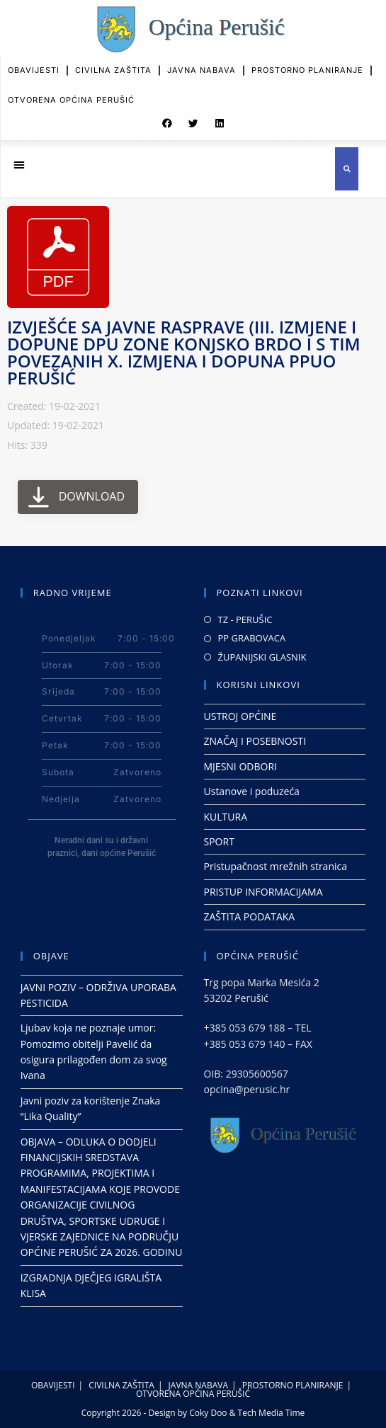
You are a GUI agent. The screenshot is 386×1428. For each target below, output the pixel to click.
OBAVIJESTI (33, 62)
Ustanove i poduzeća (252, 791)
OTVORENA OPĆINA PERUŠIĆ (71, 91)
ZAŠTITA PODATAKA (249, 916)
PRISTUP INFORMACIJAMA (263, 891)
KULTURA (226, 816)
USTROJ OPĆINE (240, 716)
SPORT (219, 841)
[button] (167, 117)
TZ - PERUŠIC (245, 619)
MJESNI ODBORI (240, 766)
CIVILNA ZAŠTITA (113, 62)
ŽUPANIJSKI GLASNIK (262, 657)
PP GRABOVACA (252, 638)
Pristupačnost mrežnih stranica (276, 866)
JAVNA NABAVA (201, 62)
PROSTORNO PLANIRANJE (307, 62)
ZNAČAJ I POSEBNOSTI (255, 741)
